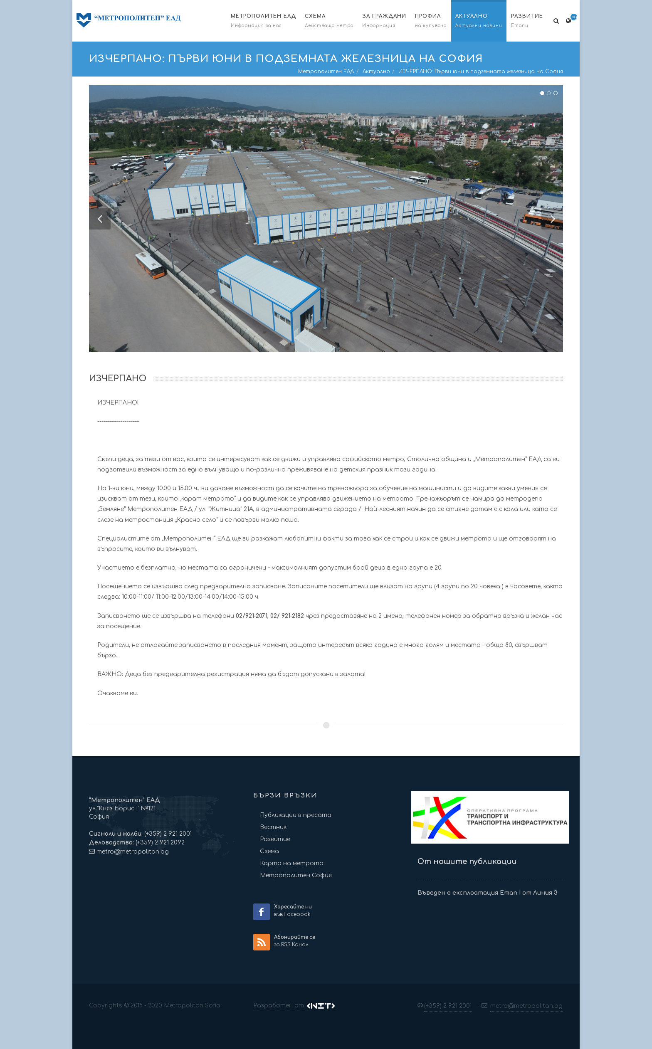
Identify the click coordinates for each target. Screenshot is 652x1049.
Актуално (376, 71)
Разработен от (294, 1005)
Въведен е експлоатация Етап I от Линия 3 (487, 893)
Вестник (273, 827)
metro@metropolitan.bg (132, 852)
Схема (269, 851)
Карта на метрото (292, 863)
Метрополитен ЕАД (326, 71)
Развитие (275, 839)
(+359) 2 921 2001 (167, 834)
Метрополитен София (296, 875)
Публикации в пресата (295, 815)
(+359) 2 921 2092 (159, 842)
